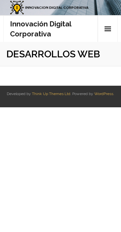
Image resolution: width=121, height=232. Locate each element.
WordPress (103, 94)
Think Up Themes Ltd (51, 94)
